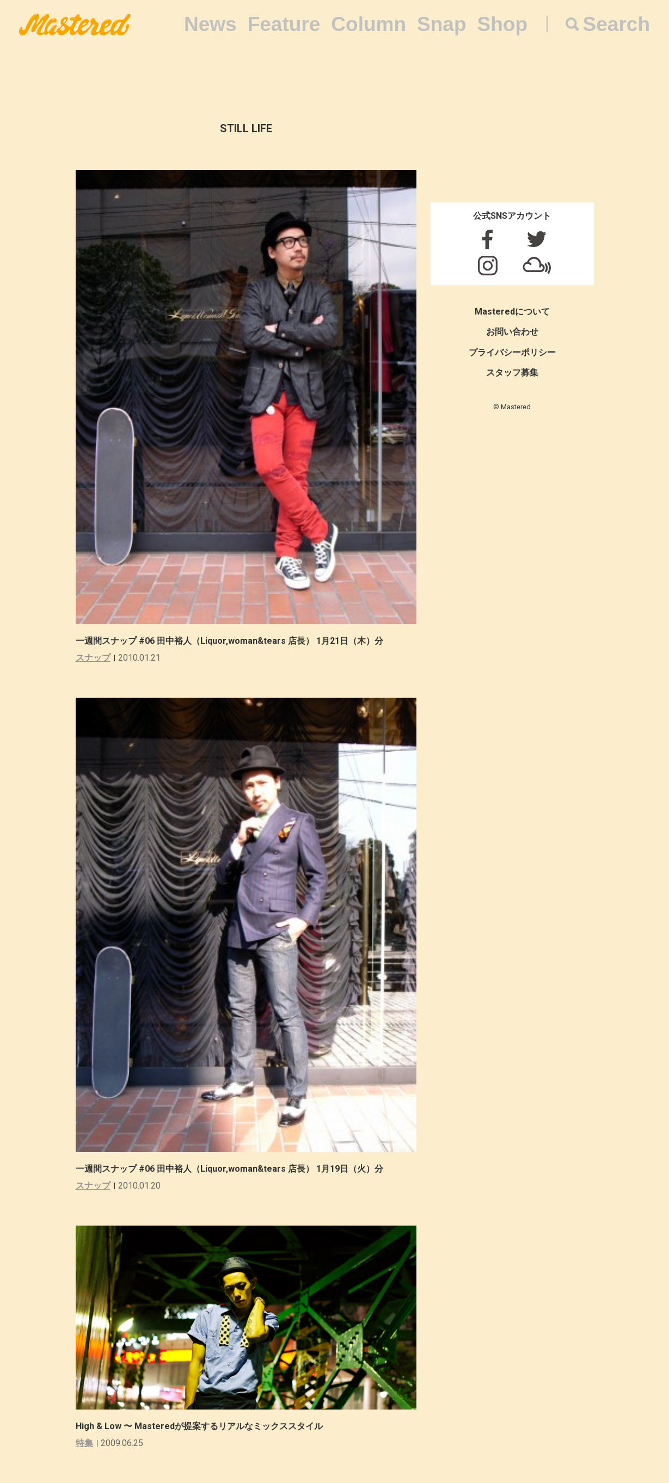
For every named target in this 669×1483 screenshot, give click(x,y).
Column (368, 24)
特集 (84, 1443)
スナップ (93, 658)
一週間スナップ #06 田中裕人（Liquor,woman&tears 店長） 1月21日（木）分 (229, 641)
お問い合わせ (512, 332)
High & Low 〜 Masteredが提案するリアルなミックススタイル (199, 1426)
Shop (502, 24)
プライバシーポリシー (512, 352)
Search (616, 24)
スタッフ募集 (512, 372)
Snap (441, 24)
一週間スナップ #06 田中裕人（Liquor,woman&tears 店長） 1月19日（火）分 (229, 1169)
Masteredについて (512, 311)
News (210, 24)
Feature (284, 24)
